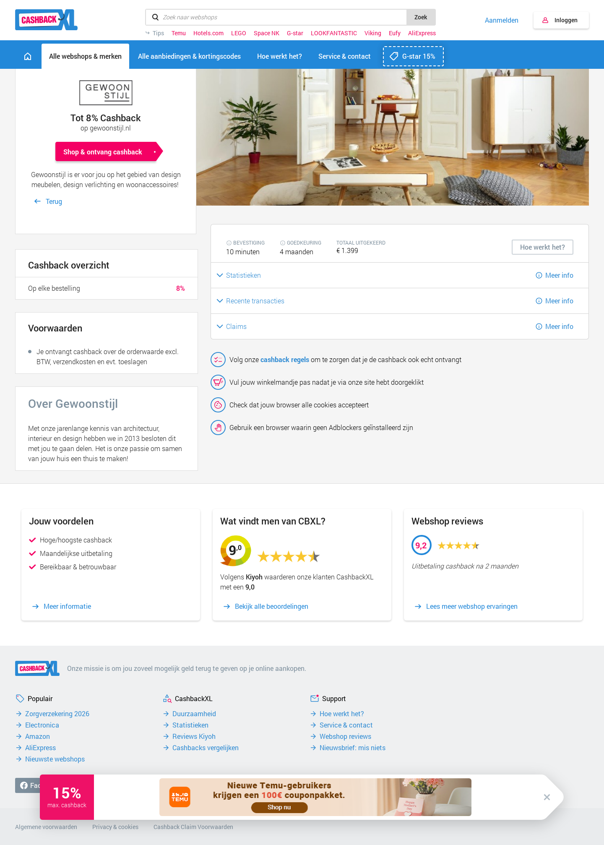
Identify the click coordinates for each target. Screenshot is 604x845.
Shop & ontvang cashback (102, 151)
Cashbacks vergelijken (205, 747)
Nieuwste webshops (55, 759)
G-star (295, 33)
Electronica (42, 725)
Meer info (559, 275)
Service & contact (346, 725)
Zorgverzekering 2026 (57, 713)
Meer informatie (67, 606)
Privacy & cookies (115, 827)
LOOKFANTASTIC (334, 33)
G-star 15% (418, 56)
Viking (372, 33)
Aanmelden (501, 20)
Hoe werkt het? (342, 713)
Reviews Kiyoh (194, 736)
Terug (54, 201)
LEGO (238, 33)
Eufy (395, 33)
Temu (179, 33)
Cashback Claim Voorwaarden (193, 827)
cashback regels (284, 359)
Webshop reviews (345, 736)
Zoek (420, 17)
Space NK (266, 33)
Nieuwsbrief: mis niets (352, 747)
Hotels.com (208, 33)
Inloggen (566, 20)
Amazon (37, 736)
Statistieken (190, 725)
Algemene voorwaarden (46, 827)
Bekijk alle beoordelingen (271, 606)
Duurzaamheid (194, 713)
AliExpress (422, 33)
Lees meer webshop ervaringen (472, 606)
